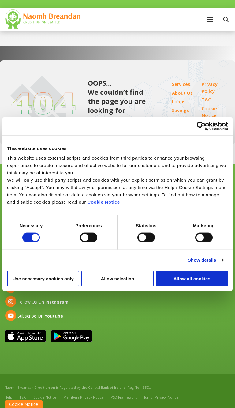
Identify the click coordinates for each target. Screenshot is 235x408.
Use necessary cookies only (43, 278)
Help (8, 397)
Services (181, 84)
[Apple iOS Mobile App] (25, 336)
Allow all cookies (192, 278)
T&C (206, 100)
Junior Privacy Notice (161, 397)
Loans (178, 101)
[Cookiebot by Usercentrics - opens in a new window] (201, 126)
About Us (182, 93)
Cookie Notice (103, 201)
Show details (202, 260)
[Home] (43, 18)
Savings (180, 110)
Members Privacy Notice (83, 397)
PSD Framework (124, 397)
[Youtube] (34, 315)
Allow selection (117, 278)
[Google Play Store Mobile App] (71, 336)
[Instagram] (37, 301)
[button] (226, 19)
